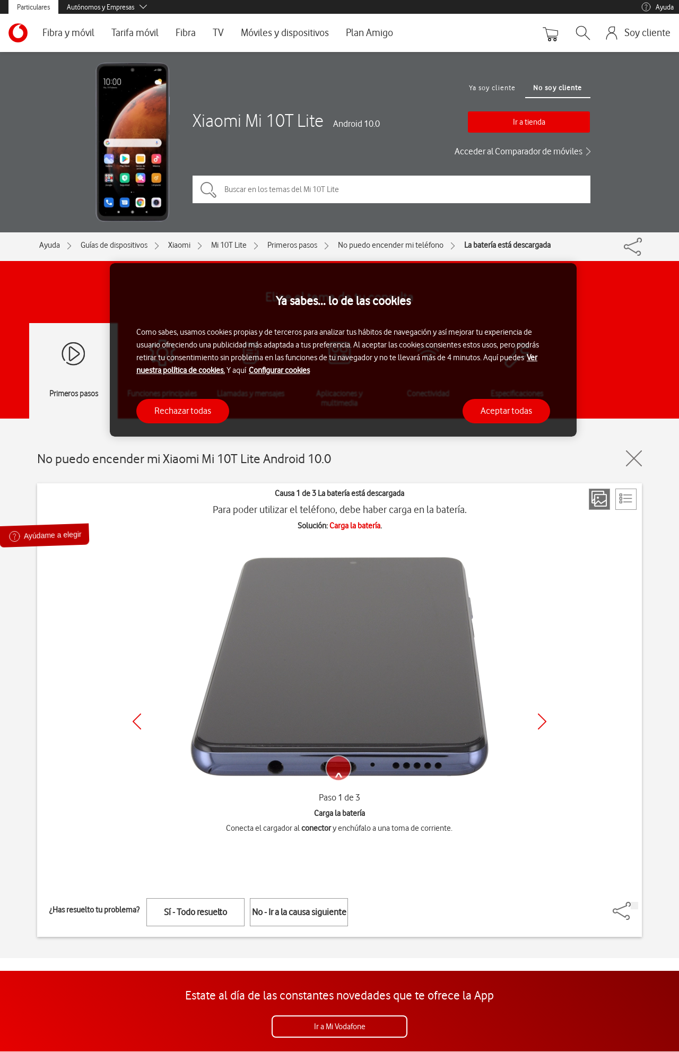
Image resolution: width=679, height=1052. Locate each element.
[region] (343, 350)
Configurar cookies (279, 370)
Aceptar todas (506, 410)
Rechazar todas (182, 410)
